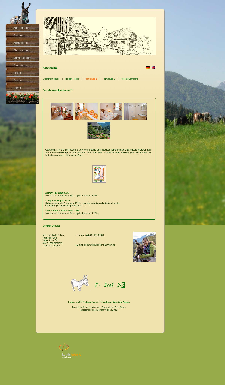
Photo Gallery (120, 307)
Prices (93, 310)
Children (86, 307)
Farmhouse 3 (109, 79)
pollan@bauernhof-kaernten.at (99, 245)
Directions (20, 65)
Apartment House (51, 79)
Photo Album (21, 50)
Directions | (85, 310)
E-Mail (114, 310)
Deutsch (18, 80)
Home (17, 87)
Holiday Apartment (129, 79)
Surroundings (107, 307)
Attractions (95, 307)
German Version (104, 310)
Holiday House (72, 79)
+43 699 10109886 (94, 235)
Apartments (50, 67)
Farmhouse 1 (91, 79)
